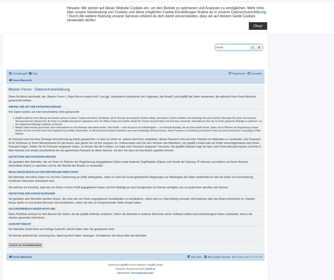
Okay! (258, 26)
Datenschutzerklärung (248, 12)
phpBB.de (150, 269)
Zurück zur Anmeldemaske (25, 245)
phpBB (123, 265)
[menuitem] (32, 73)
